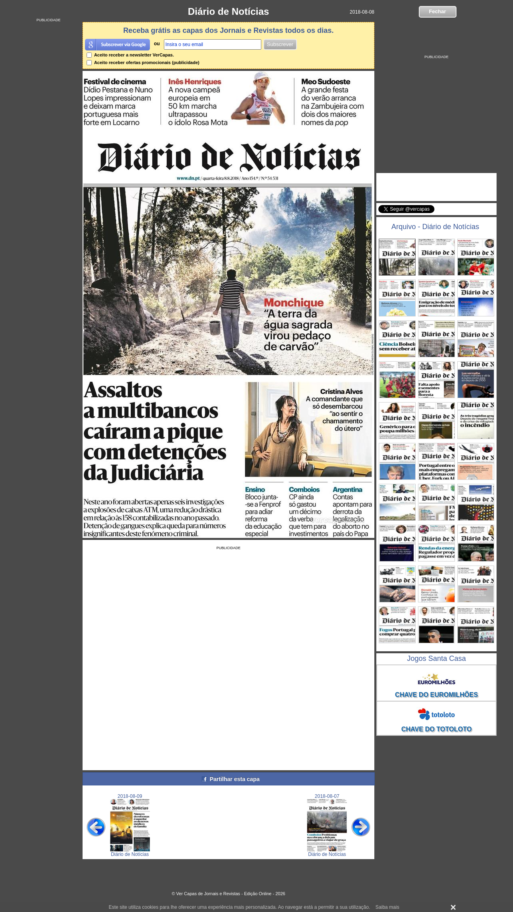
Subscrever (280, 44)
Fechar (437, 11)
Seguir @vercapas (465, 213)
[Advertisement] (48, 142)
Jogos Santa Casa (436, 658)
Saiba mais (387, 907)
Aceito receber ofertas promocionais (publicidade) (143, 62)
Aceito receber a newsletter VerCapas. (130, 54)
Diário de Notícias (228, 11)
